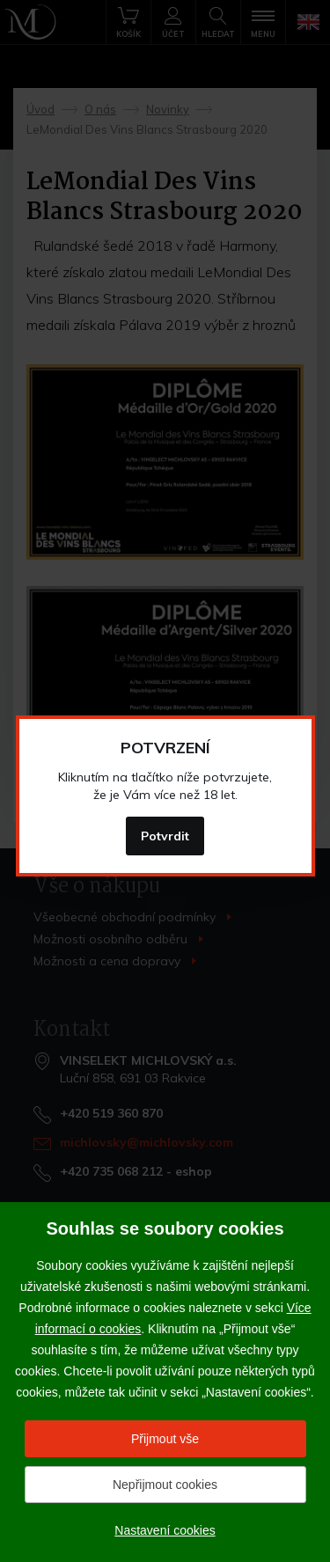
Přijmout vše (165, 1439)
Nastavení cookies (164, 1530)
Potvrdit (165, 836)
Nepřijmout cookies (165, 1485)
